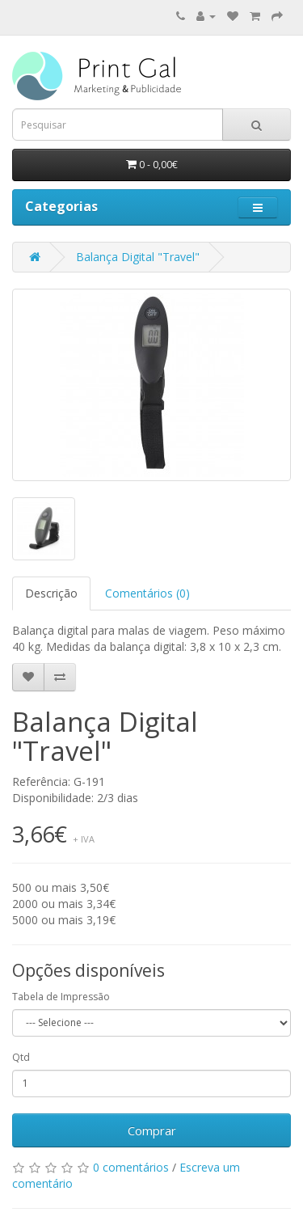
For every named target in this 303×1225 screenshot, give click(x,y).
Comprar (152, 1130)
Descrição (51, 593)
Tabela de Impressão (61, 996)
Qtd (21, 1057)
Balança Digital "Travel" (138, 256)
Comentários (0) (147, 593)
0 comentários (131, 1167)
